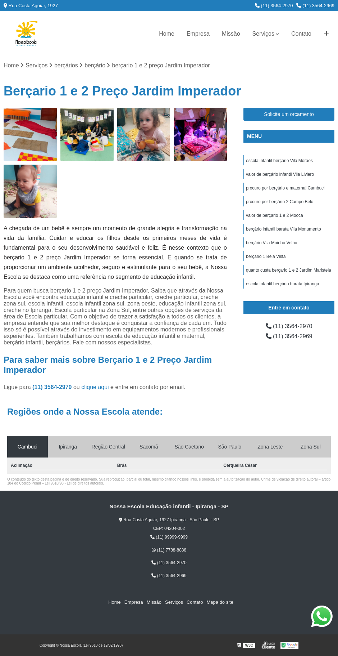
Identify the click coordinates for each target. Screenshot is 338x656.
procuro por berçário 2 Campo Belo (279, 201)
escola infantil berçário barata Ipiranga (282, 283)
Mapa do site (219, 602)
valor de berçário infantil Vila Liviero (280, 174)
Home (166, 34)
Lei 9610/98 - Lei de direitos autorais (74, 483)
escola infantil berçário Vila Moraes (279, 160)
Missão (231, 34)
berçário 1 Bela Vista (266, 256)
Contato (301, 34)
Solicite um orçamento (289, 114)
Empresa (198, 34)
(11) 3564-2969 (315, 5)
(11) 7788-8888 (169, 550)
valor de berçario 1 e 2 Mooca (274, 215)
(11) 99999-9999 (169, 537)
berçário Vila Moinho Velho (271, 242)
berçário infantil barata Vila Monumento (283, 229)
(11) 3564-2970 (274, 5)
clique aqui (95, 387)
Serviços (263, 34)
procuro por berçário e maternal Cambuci (285, 188)
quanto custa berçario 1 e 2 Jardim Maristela (288, 270)
